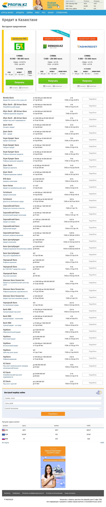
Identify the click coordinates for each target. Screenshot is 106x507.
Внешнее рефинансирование (13, 235)
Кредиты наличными (10, 181)
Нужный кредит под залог (12, 312)
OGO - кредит (7, 134)
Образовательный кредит (12, 332)
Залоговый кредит (9, 339)
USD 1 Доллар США (71, 3)
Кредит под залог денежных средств (15, 298)
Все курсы (5, 443)
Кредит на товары (9, 222)
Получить (19, 82)
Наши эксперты (70, 493)
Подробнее (92, 99)
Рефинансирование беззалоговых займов (17, 249)
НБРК (102, 443)
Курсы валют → (70, 1)
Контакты (7, 493)
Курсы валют (7, 12)
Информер (16, 493)
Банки (51, 12)
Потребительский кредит (11, 107)
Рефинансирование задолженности (15, 291)
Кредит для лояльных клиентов (14, 208)
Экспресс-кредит (8, 127)
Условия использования (54, 493)
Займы (29, 12)
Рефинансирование (10, 262)
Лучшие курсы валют (10, 422)
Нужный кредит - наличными (13, 319)
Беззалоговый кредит (10, 346)
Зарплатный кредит (9, 228)
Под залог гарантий (9, 384)
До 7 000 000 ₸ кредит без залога (14, 269)
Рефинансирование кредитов (13, 114)
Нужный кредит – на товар (12, 325)
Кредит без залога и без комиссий (14, 100)
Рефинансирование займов (12, 174)
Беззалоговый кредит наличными (14, 215)
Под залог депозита (10, 276)
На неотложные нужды (11, 305)
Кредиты (20, 12)
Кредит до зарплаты (10, 168)
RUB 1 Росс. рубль (71, 8)
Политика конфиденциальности (33, 493)
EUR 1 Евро (69, 6)
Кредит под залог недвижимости (14, 120)
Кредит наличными (9, 141)
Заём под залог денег (10, 352)
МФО (37, 12)
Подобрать (53, 414)
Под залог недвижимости (11, 256)
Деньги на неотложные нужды (13, 201)
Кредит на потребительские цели (14, 188)
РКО (43, 12)
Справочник (61, 12)
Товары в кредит (8, 147)
